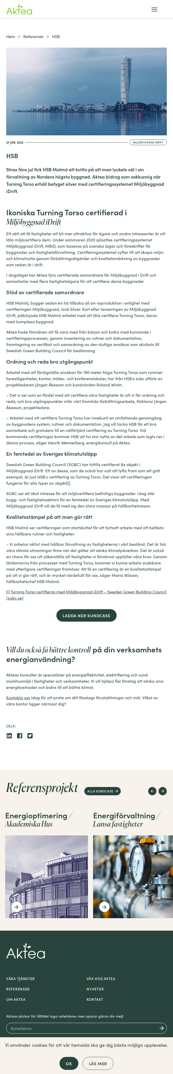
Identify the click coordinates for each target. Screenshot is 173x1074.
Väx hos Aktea (101, 978)
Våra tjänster (20, 978)
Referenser (33, 36)
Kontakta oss (18, 697)
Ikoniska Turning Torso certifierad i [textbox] (66, 216)
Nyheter (95, 988)
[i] (68, 483)
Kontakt (95, 999)
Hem (10, 36)
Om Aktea (16, 999)
